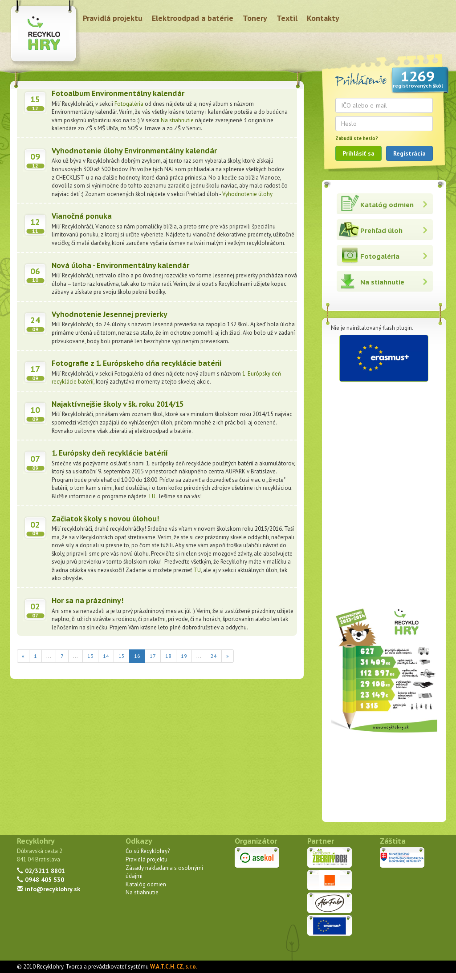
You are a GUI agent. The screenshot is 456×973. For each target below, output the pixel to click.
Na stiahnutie (177, 120)
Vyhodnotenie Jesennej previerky (109, 314)
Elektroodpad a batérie (192, 18)
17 (153, 656)
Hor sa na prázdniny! (87, 600)
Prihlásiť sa (358, 153)
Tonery (255, 18)
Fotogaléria (129, 104)
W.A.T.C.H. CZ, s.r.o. (173, 966)
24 (214, 656)
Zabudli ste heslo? (356, 138)
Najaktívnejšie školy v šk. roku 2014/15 (117, 404)
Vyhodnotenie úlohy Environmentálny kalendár (134, 150)
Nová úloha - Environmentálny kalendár (120, 265)
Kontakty (323, 18)
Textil (287, 18)
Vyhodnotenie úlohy (247, 194)
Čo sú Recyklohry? (148, 851)
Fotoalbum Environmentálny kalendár (118, 93)
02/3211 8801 (41, 870)
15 (121, 656)
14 (106, 656)
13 (90, 656)
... (48, 656)
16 (139, 655)
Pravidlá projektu (112, 18)
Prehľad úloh (381, 230)
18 (168, 656)
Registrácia (409, 153)
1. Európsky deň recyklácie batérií (110, 452)
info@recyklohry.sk (48, 889)
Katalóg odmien (387, 204)
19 (184, 656)
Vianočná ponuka (82, 216)
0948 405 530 (40, 879)
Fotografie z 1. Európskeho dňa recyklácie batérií (137, 363)
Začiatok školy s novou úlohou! (105, 518)
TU (151, 496)
